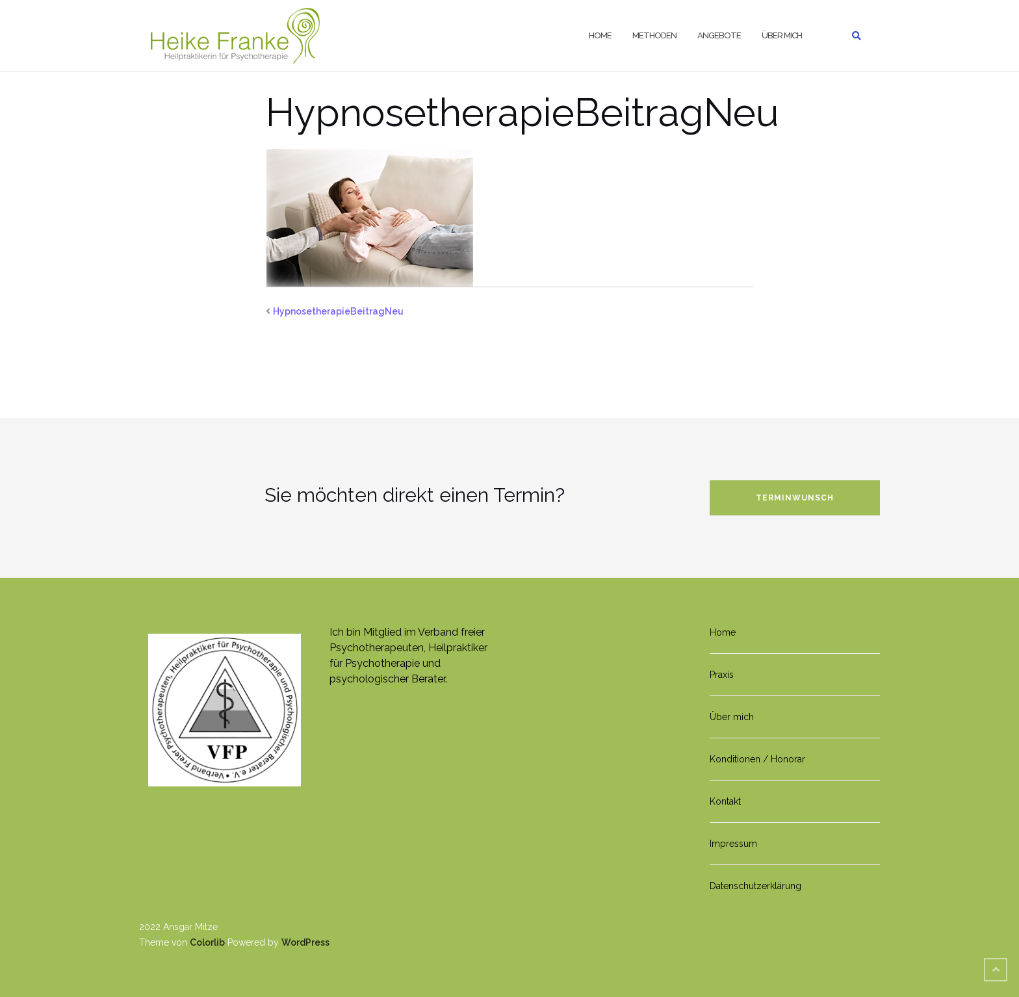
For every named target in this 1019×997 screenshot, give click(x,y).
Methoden (654, 35)
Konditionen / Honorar (757, 759)
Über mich (782, 35)
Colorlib (207, 942)
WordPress (305, 942)
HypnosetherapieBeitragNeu (338, 311)
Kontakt (725, 801)
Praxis (722, 674)
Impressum (733, 843)
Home (600, 35)
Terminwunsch (795, 497)
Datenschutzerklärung (755, 886)
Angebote (719, 35)
